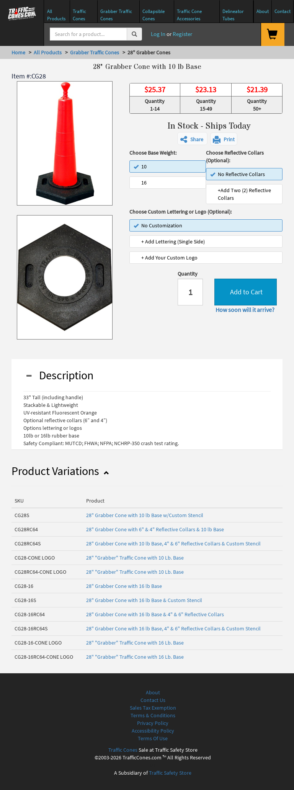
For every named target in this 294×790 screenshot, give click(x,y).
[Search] (88, 34)
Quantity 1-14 (155, 105)
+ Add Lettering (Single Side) (173, 241)
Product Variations (60, 471)
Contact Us (152, 700)
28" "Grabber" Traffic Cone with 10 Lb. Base (135, 557)
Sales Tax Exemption (153, 707)
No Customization (158, 225)
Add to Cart (246, 291)
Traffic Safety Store (170, 772)
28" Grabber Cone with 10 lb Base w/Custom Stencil (144, 515)
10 (140, 166)
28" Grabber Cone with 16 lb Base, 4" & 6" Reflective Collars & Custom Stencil (173, 628)
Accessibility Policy (153, 730)
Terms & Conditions (153, 715)
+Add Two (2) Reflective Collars (244, 194)
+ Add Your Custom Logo (169, 257)
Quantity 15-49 (206, 105)
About (153, 692)
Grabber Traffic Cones (94, 52)
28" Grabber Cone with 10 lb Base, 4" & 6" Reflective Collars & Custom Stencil (173, 543)
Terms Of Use (153, 738)
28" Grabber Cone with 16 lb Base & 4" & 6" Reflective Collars (155, 614)
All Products (48, 52)
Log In (157, 34)
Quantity (188, 273)
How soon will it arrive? (245, 309)
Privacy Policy (152, 723)
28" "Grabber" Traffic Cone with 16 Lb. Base (135, 642)
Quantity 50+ (257, 105)
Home (18, 52)
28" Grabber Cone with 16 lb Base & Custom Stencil (144, 600)
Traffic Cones (122, 749)
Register (182, 34)
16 (144, 182)
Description (59, 375)
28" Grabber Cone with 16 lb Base (124, 586)
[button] (192, 138)
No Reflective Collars (237, 174)
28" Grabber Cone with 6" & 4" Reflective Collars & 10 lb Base (155, 529)
